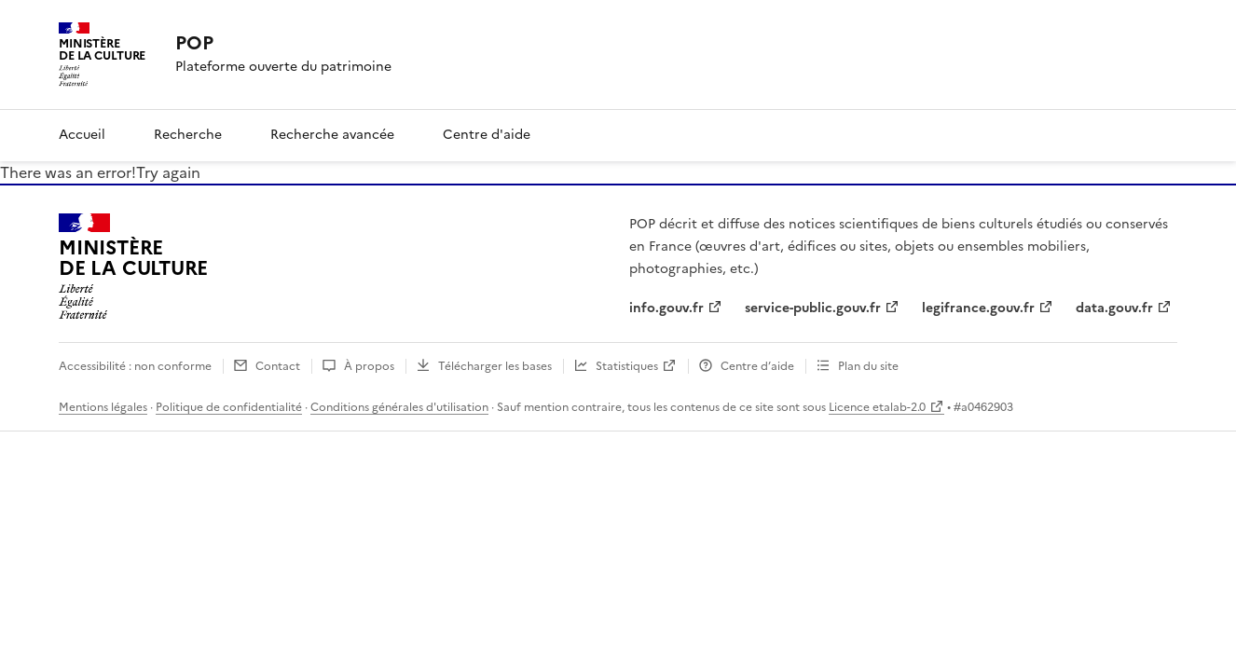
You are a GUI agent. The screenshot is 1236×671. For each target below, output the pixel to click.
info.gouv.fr (666, 308)
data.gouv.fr (1114, 308)
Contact (277, 366)
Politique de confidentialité (229, 407)
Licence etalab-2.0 (877, 407)
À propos (369, 366)
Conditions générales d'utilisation (399, 407)
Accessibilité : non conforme (135, 366)
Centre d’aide (757, 366)
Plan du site (868, 366)
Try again (168, 172)
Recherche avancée (332, 134)
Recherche (188, 134)
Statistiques (627, 366)
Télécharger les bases (495, 366)
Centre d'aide (486, 134)
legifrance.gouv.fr (978, 308)
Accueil (82, 134)
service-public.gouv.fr (813, 308)
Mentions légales (103, 407)
